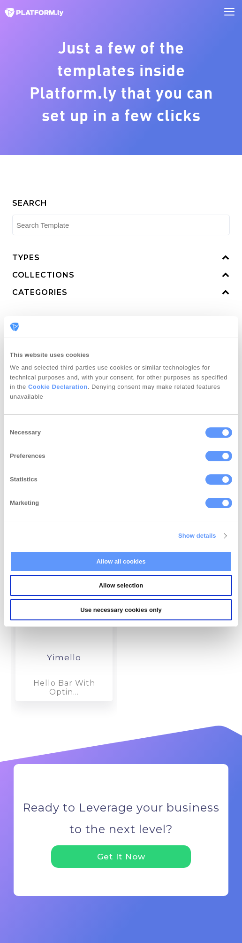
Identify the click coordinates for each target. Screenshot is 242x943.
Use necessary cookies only (120, 609)
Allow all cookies (121, 561)
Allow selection (121, 585)
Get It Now (121, 856)
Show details (197, 535)
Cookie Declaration (58, 386)
